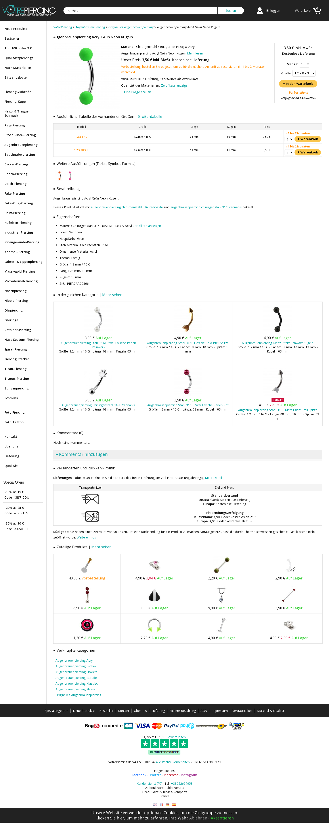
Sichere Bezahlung (183, 711)
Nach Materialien (17, 68)
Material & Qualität (270, 711)
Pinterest (171, 775)
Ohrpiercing (13, 310)
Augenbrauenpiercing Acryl (74, 660)
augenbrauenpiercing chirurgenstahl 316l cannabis (206, 207)
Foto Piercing (14, 412)
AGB (204, 711)
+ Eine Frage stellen (136, 92)
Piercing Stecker (16, 359)
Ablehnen (198, 818)
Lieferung (11, 456)
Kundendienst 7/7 (149, 783)
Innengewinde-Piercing (21, 242)
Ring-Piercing (14, 125)
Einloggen (273, 10)
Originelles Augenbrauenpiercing (78, 695)
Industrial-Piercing (18, 232)
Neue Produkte (15, 29)
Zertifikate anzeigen (175, 85)
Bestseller (11, 38)
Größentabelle (150, 116)
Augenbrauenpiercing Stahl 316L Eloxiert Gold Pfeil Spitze (188, 343)
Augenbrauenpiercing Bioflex (75, 666)
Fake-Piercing (14, 193)
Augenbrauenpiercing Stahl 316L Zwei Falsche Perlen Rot (188, 405)
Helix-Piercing (14, 213)
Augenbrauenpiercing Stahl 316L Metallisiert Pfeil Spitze (277, 410)
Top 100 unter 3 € (18, 48)
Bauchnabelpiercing (19, 154)
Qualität (11, 466)
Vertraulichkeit (242, 711)
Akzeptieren (222, 818)
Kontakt (10, 436)
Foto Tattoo (14, 422)
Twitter (155, 775)
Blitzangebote (15, 77)
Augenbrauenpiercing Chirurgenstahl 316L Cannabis (98, 405)
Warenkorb (303, 10)
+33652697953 (182, 783)
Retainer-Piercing (17, 330)
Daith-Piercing (15, 184)
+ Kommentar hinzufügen (81, 454)
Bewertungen (176, 737)
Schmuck (11, 398)
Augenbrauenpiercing (21, 145)
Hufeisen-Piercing (18, 223)
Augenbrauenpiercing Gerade (76, 678)
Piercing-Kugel (15, 101)
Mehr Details (214, 478)
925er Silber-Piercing (20, 135)
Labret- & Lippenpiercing (23, 262)
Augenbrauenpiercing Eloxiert (76, 672)
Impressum (220, 711)
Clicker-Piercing (16, 164)
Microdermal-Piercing (21, 281)
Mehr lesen (195, 53)
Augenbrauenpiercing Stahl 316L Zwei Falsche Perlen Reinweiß (98, 345)
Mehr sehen (112, 294)
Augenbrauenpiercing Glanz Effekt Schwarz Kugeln (277, 343)
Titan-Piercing (15, 369)
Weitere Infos (86, 537)
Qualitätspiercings (18, 58)
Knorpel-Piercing (17, 252)
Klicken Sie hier (110, 818)
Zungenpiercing (16, 388)
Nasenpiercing (15, 291)
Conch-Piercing (15, 174)
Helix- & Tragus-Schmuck (17, 113)
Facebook (139, 775)
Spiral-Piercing (15, 349)
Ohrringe (11, 320)
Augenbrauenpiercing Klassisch (77, 683)
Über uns (11, 446)
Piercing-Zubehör (17, 92)
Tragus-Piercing (16, 378)
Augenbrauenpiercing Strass (75, 689)
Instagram (189, 775)
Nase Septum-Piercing (21, 339)
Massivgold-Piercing (19, 271)
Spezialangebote (56, 711)
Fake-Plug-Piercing (18, 203)
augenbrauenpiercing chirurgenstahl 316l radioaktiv (127, 207)
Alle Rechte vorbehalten (173, 762)
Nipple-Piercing (16, 300)
